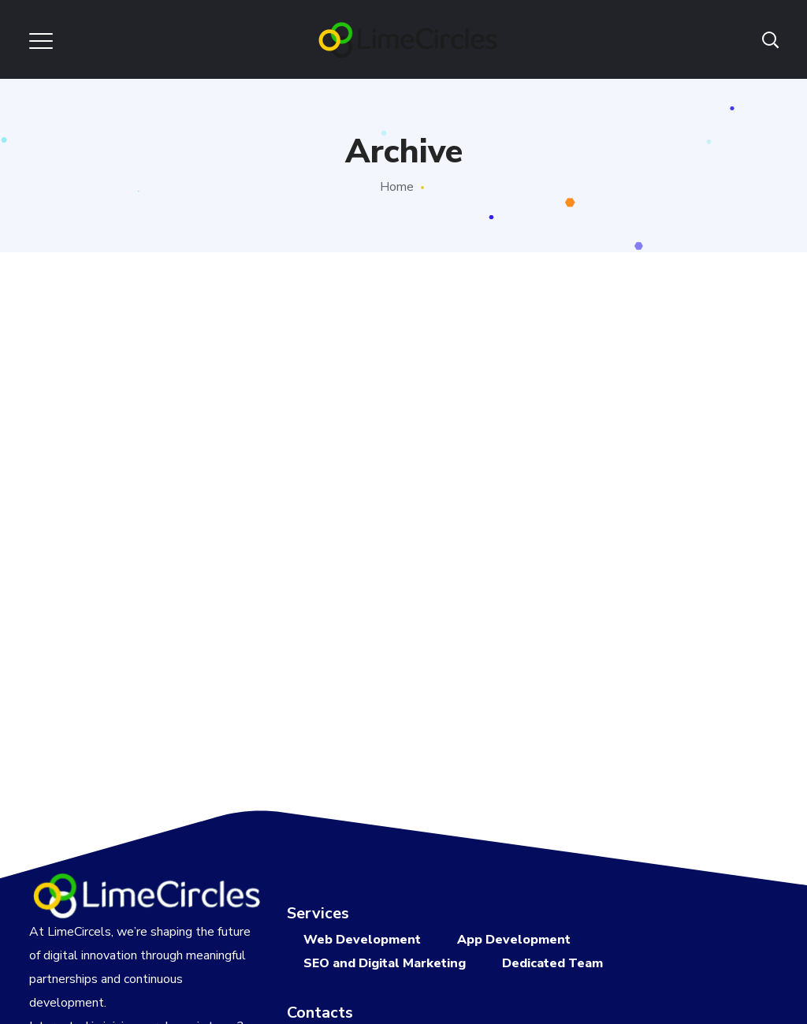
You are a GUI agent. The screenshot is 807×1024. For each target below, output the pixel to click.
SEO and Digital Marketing (384, 963)
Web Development (362, 940)
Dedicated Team (552, 963)
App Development (514, 940)
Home (397, 186)
